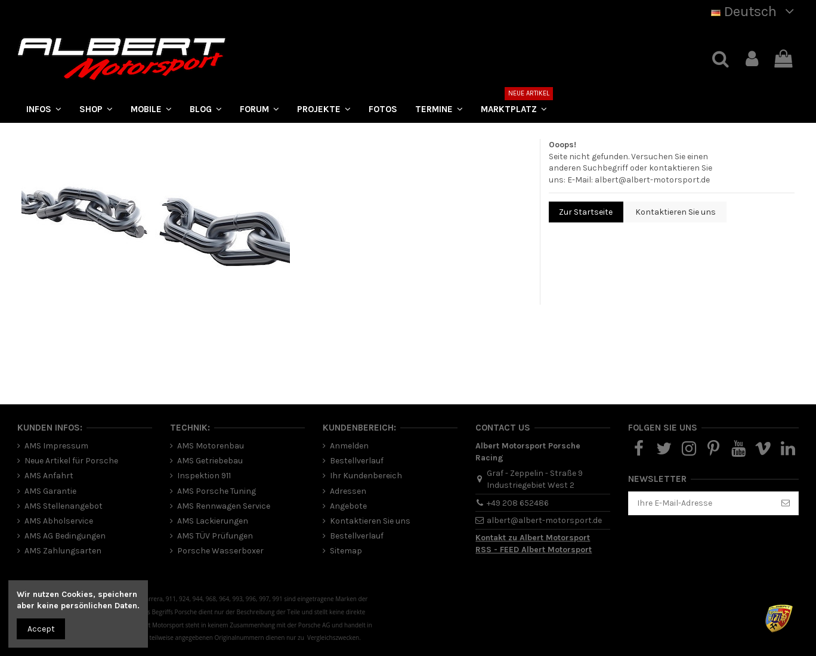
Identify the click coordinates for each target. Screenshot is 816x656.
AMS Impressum (56, 446)
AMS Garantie (50, 491)
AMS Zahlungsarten (62, 551)
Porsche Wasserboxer (220, 551)
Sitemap (346, 551)
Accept (41, 629)
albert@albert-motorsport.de (652, 180)
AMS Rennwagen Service (223, 506)
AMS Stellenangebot (63, 506)
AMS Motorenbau (210, 446)
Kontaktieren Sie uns (675, 212)
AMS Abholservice (58, 521)
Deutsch (755, 11)
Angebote (348, 506)
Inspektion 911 (204, 476)
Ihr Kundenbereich (366, 476)
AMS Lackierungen (212, 521)
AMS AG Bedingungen (65, 536)
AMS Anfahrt (48, 476)
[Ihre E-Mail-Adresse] (701, 503)
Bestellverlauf (357, 461)
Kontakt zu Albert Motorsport (532, 538)
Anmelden (349, 446)
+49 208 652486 (518, 503)
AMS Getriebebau (210, 461)
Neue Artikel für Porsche (71, 461)
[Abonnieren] (785, 503)
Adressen (348, 491)
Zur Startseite (586, 212)
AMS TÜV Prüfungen (215, 536)
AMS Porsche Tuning (216, 491)
